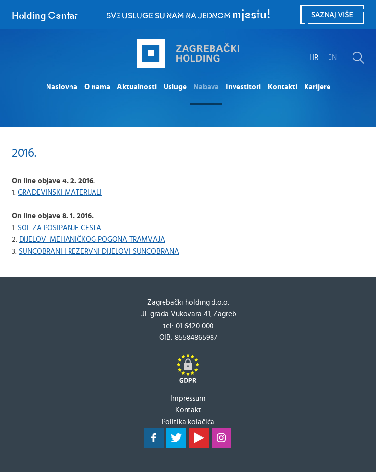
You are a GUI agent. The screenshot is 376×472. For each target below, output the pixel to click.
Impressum (188, 398)
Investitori (243, 87)
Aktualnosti (137, 87)
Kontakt (188, 410)
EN (332, 57)
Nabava (206, 87)
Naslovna (61, 87)
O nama (97, 87)
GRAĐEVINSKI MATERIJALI (60, 192)
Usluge (175, 87)
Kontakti (282, 87)
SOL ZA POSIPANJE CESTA (59, 228)
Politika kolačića (188, 421)
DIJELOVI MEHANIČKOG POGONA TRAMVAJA (92, 239)
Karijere (317, 87)
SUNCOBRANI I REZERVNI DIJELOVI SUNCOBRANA (99, 251)
